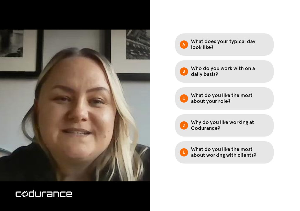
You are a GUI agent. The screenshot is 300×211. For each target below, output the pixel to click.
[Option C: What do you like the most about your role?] (224, 98)
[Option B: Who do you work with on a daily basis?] (224, 71)
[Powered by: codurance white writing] (44, 193)
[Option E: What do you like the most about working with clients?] (224, 152)
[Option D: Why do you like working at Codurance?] (224, 125)
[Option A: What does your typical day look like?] (224, 44)
